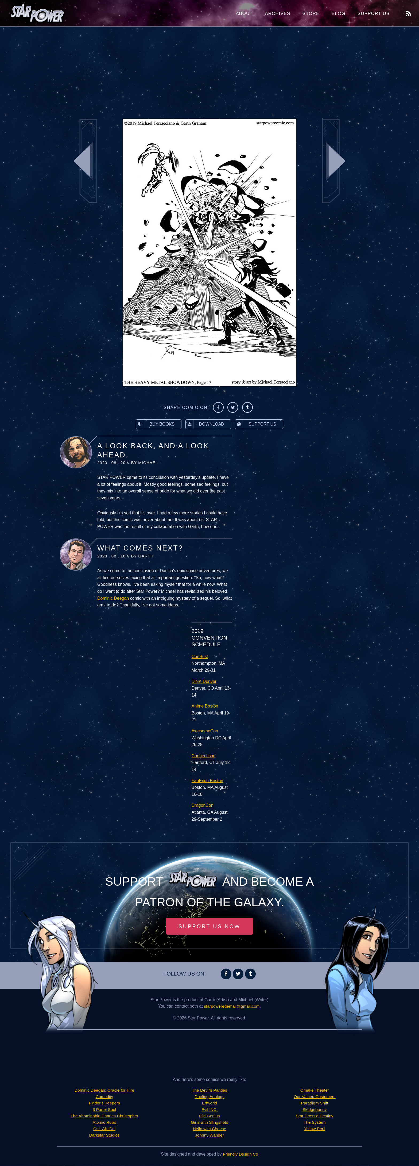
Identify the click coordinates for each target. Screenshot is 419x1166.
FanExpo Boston (207, 780)
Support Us (374, 13)
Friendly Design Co (240, 1154)
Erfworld (210, 1103)
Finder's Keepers (104, 1103)
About (244, 13)
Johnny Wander (209, 1135)
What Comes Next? (140, 548)
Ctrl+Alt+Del (104, 1129)
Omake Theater (314, 1090)
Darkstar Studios (104, 1135)
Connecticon (203, 756)
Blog (338, 13)
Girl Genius (209, 1116)
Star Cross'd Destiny (314, 1116)
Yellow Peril (314, 1129)
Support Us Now (209, 926)
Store (310, 13)
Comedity (104, 1097)
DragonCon (203, 805)
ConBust (200, 656)
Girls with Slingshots (209, 1122)
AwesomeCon (205, 731)
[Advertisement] (209, 69)
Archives (277, 13)
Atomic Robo (104, 1122)
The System (314, 1122)
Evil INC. (209, 1109)
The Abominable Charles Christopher (104, 1116)
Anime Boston (205, 706)
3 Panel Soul (104, 1109)
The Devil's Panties (209, 1090)
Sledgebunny (314, 1109)
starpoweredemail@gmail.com (232, 1006)
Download (205, 424)
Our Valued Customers (314, 1097)
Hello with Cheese (209, 1129)
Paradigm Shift (315, 1103)
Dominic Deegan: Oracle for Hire (104, 1090)
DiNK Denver (204, 681)
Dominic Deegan (113, 598)
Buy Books (155, 424)
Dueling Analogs (209, 1097)
